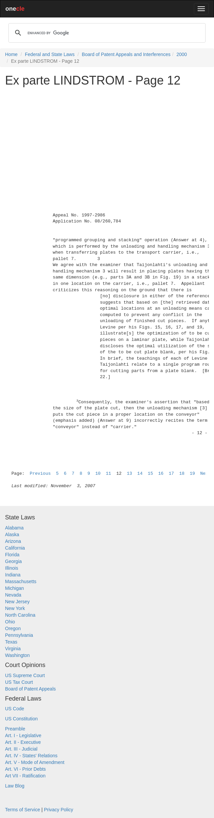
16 (161, 473)
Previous (40, 473)
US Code (14, 708)
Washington (17, 655)
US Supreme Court (25, 675)
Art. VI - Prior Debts (25, 769)
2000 (181, 54)
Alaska (12, 534)
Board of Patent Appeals (30, 689)
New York (15, 608)
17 (171, 473)
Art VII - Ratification (25, 775)
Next (205, 473)
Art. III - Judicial (21, 749)
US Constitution (21, 718)
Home (11, 54)
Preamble (15, 728)
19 (192, 473)
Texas (11, 642)
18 (181, 473)
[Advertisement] (107, 139)
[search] (106, 33)
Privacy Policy (58, 809)
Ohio (10, 621)
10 (98, 473)
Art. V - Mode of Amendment (35, 762)
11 (108, 473)
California (15, 548)
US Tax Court (19, 682)
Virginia (12, 648)
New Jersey (17, 601)
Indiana (12, 574)
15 (150, 473)
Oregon (13, 628)
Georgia (13, 561)
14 (140, 473)
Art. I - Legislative (23, 735)
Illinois (11, 568)
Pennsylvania (19, 635)
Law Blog (15, 785)
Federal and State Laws (50, 54)
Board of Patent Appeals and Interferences (126, 54)
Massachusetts (20, 581)
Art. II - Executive (23, 742)
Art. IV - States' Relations (31, 755)
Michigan (14, 588)
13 (129, 473)
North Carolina (20, 615)
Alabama (14, 527)
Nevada (13, 595)
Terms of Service (22, 809)
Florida (12, 554)
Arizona (13, 541)
